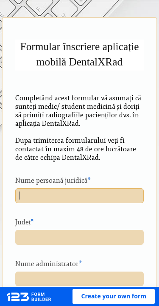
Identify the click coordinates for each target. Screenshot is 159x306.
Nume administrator (46, 264)
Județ (23, 222)
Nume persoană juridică (51, 180)
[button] (114, 296)
